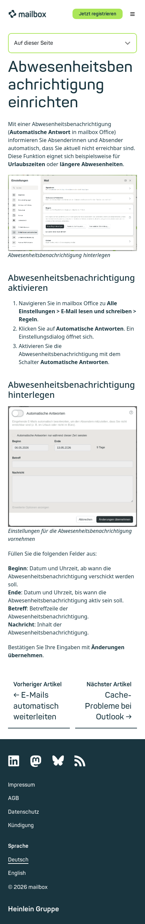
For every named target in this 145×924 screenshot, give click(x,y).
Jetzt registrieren (97, 14)
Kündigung (21, 825)
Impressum (21, 785)
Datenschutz (23, 812)
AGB (13, 798)
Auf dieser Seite (33, 43)
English (17, 873)
